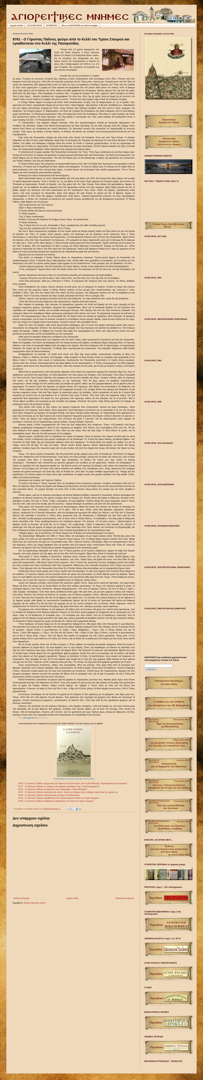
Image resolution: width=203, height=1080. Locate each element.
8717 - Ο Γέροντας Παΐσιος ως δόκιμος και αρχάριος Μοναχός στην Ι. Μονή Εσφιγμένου (59, 786)
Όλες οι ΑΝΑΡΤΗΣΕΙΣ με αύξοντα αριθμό (79, 25)
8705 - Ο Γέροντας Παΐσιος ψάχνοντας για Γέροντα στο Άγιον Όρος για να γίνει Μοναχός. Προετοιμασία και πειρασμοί (72, 783)
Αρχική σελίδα (16, 25)
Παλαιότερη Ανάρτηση (124, 898)
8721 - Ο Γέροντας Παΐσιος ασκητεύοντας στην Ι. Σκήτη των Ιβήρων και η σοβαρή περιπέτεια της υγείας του (68, 792)
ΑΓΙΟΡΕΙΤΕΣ (51, 25)
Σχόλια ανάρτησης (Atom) (35, 903)
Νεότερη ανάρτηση (21, 898)
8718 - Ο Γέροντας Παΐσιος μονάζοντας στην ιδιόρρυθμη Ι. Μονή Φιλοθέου (52, 789)
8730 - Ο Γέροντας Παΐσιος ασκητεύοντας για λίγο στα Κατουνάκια (48, 795)
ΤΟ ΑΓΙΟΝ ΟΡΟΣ (34, 25)
